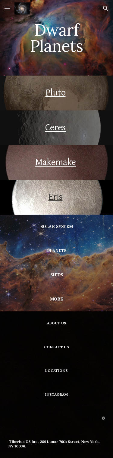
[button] (7, 8)
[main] (57, 38)
